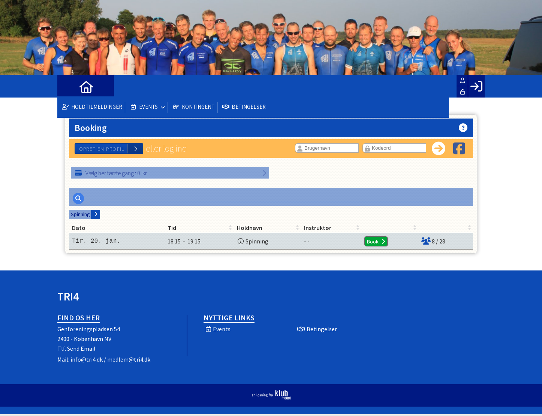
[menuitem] (68, 86)
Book (362, 243)
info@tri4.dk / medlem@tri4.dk (110, 361)
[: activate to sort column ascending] (379, 229)
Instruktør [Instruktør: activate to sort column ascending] (326, 229)
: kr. (111, 173)
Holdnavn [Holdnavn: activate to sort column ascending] (249, 229)
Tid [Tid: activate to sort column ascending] (162, 229)
